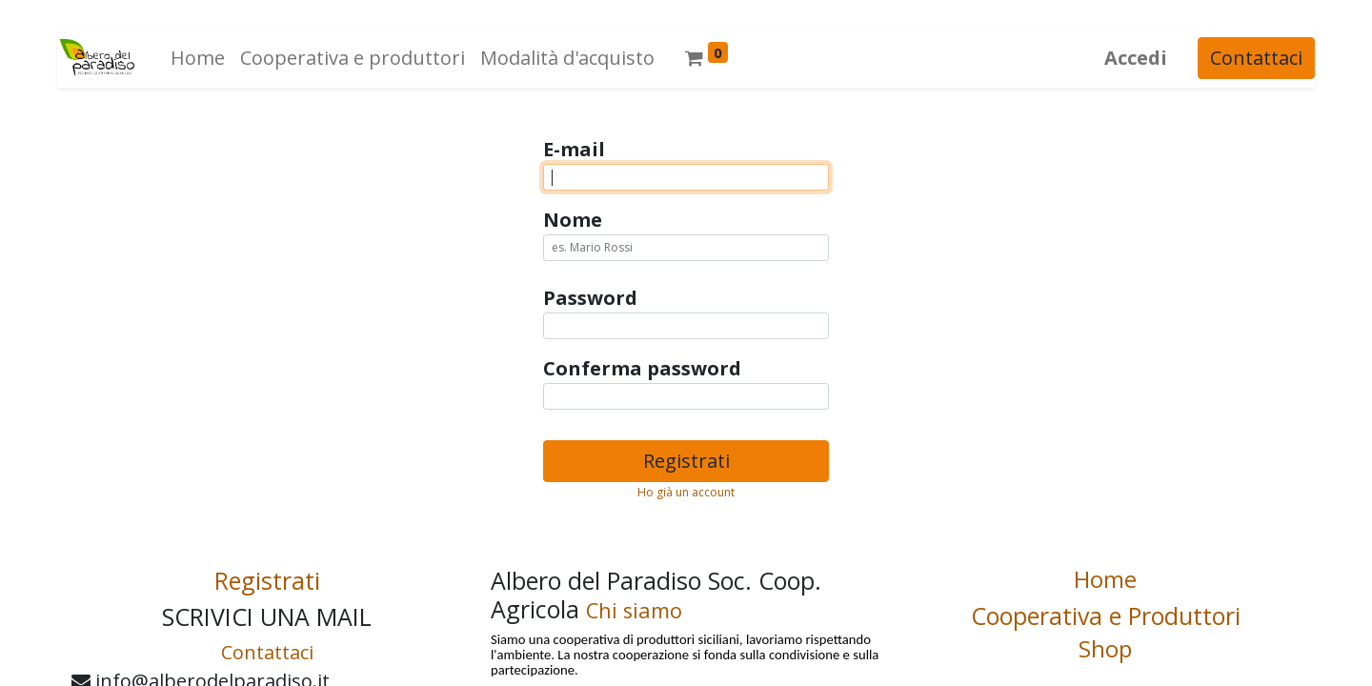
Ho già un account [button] (686, 492)
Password (590, 298)
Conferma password (642, 368)
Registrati (686, 461)
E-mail (574, 149)
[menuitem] (197, 58)
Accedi (1135, 58)
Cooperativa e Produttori (1106, 615)
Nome (572, 219)
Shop (1105, 648)
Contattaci (1256, 58)
